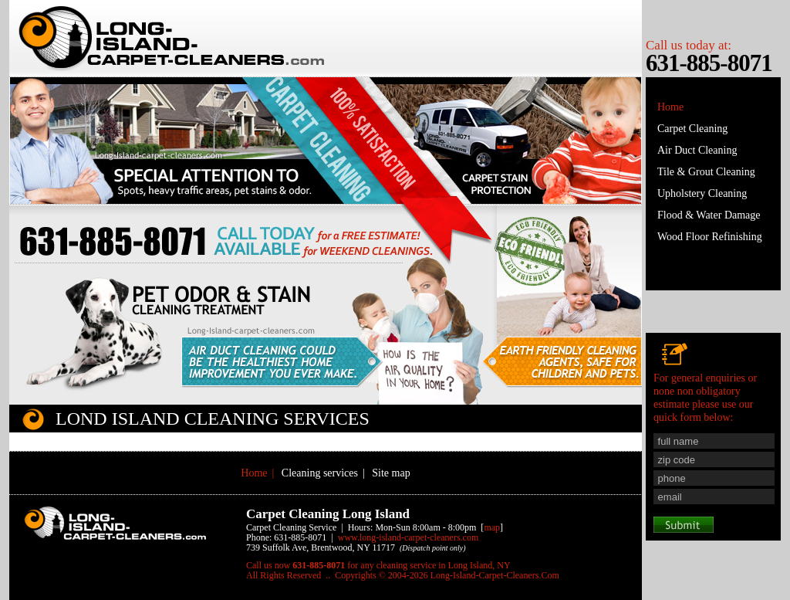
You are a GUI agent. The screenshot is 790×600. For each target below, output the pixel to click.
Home (670, 107)
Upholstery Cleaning (702, 193)
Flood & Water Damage (709, 215)
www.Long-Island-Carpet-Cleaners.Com (408, 537)
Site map (391, 473)
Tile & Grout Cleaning (706, 172)
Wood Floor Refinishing (709, 236)
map (492, 527)
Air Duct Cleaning (697, 150)
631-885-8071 (709, 62)
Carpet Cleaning (692, 128)
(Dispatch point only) (433, 548)
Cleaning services (320, 473)
